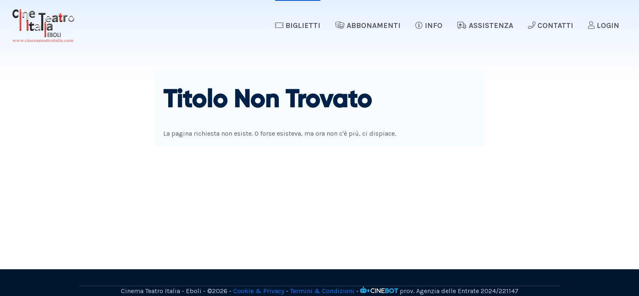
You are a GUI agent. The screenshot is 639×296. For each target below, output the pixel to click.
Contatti (550, 25)
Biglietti (297, 25)
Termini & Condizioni (322, 291)
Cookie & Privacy (258, 291)
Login (603, 25)
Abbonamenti (368, 25)
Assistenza (485, 25)
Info (428, 25)
